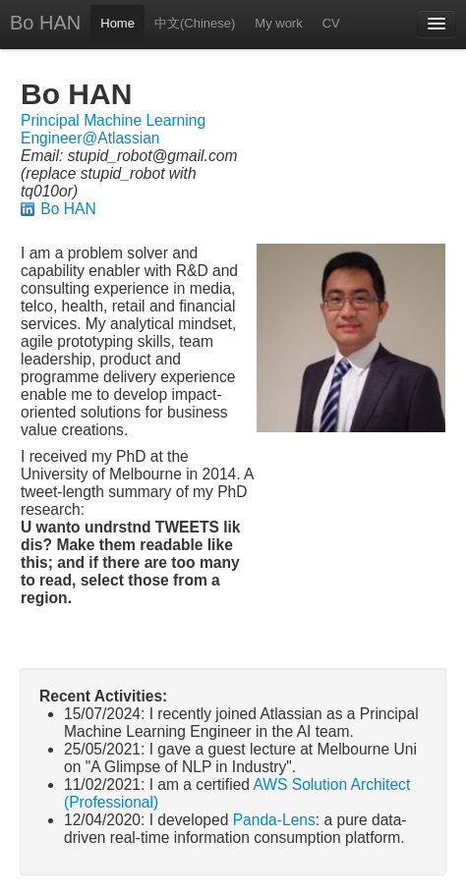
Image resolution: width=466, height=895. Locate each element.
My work (278, 23)
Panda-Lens (274, 819)
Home (117, 23)
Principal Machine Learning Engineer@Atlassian (113, 129)
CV (331, 23)
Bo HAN (45, 22)
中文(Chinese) (194, 23)
